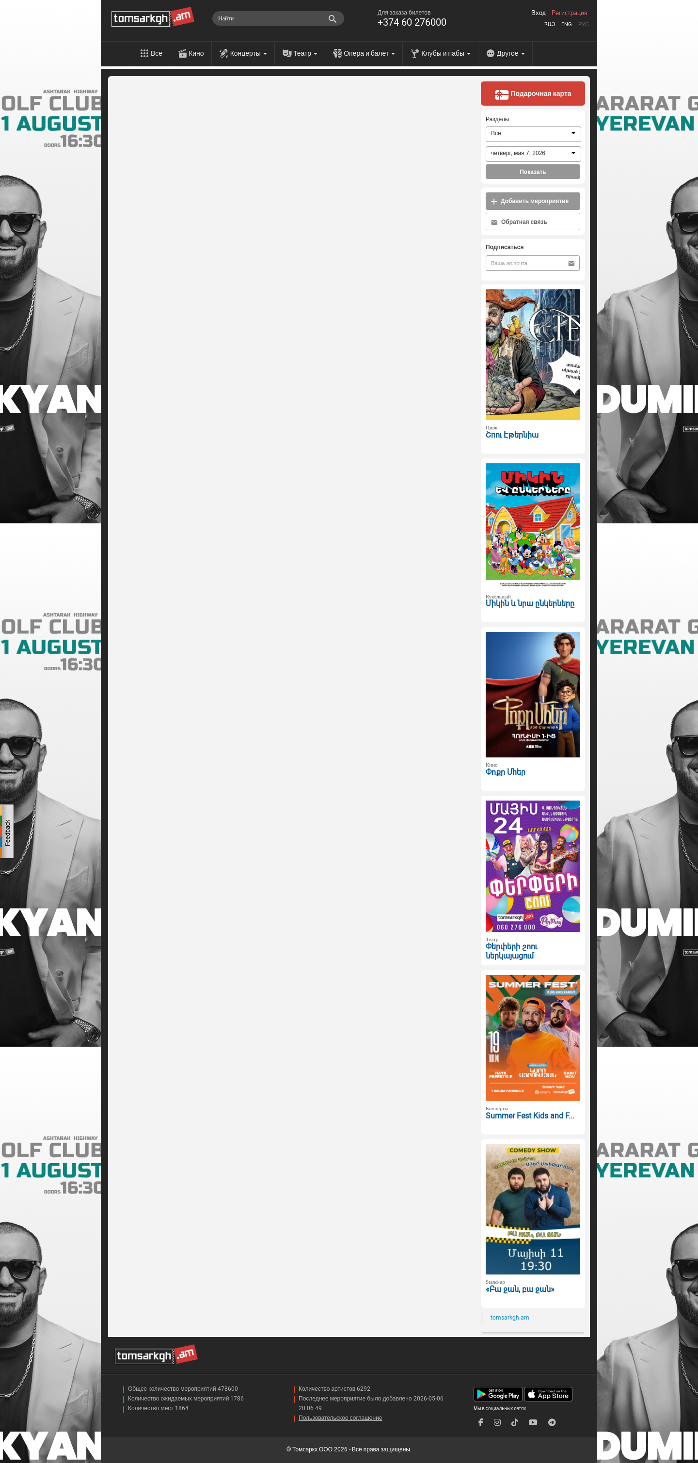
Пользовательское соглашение (340, 1418)
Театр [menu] (305, 53)
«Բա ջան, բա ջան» (520, 1289)
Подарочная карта (532, 94)
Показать (533, 172)
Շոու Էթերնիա (512, 435)
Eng (566, 24)
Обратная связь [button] (519, 222)
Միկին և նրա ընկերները (530, 603)
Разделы (497, 119)
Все (156, 53)
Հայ (549, 24)
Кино (196, 53)
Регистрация (569, 13)
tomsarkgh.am (510, 1317)
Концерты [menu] (248, 53)
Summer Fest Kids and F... (530, 1115)
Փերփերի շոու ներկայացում (511, 951)
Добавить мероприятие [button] (530, 201)
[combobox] (533, 134)
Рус (583, 24)
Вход (538, 13)
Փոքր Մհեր (505, 772)
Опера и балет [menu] (369, 53)
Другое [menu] (510, 53)
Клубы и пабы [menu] (446, 53)
